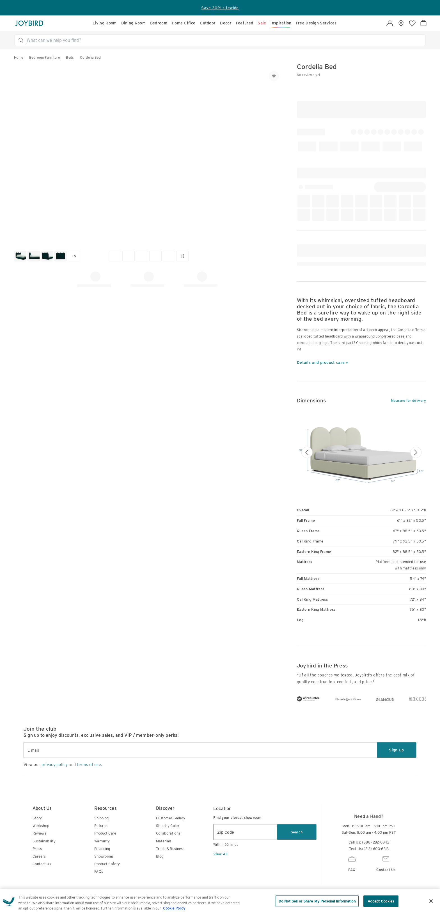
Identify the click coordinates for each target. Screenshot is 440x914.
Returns (100, 862)
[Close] (431, 901)
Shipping (101, 855)
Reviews (39, 870)
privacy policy (55, 801)
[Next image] (415, 452)
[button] (222, 40)
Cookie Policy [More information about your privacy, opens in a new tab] (174, 909)
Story (37, 855)
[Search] (222, 40)
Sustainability (44, 878)
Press (37, 885)
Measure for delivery (408, 400)
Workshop (41, 862)
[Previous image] (307, 452)
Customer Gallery (170, 855)
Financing (102, 885)
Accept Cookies (381, 902)
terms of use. (89, 801)
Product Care (105, 870)
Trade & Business (170, 885)
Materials (164, 878)
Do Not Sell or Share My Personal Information (317, 902)
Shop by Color (167, 862)
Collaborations (168, 870)
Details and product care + (322, 362)
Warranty (102, 878)
